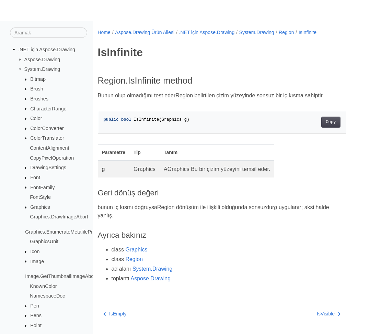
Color (36, 118)
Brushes (39, 98)
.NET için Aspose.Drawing (46, 49)
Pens (36, 315)
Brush (36, 88)
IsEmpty (115, 313)
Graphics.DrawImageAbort (59, 216)
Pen (34, 306)
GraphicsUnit (44, 241)
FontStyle (40, 197)
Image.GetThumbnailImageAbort (61, 276)
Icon (34, 251)
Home (104, 32)
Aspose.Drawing (42, 59)
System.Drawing (42, 69)
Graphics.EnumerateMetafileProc (61, 232)
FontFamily (42, 187)
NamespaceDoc (47, 296)
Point (36, 325)
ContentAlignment (49, 148)
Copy (331, 122)
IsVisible (328, 313)
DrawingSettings (48, 167)
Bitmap (38, 79)
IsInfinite (307, 32)
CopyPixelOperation (52, 158)
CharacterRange (48, 108)
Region (286, 32)
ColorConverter (47, 128)
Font (35, 177)
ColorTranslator (47, 138)
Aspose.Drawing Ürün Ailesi (144, 32)
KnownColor (43, 286)
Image (37, 261)
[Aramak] (48, 33)
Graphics (40, 207)
